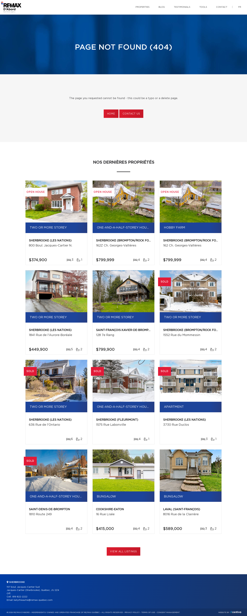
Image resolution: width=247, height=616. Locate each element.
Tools (203, 7)
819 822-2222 (19, 597)
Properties (143, 7)
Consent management (168, 612)
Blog (162, 7)
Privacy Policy (132, 612)
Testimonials (182, 7)
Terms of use (148, 612)
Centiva (236, 612)
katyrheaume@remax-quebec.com (33, 600)
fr (239, 7)
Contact (221, 7)
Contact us (131, 114)
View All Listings (123, 551)
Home (111, 114)
